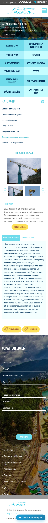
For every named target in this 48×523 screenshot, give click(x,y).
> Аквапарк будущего (12, 463)
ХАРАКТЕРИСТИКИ (28, 238)
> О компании (8, 450)
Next (43, 190)
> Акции (6, 494)
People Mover (7, 126)
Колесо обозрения (9, 120)
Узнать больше (20, 227)
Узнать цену (14, 329)
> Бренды (6, 475)
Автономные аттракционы (13, 143)
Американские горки (10, 131)
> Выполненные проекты (14, 481)
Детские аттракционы (11, 109)
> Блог (5, 488)
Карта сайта (12, 514)
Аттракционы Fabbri (19, 28)
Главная (6, 28)
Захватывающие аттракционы (14, 31)
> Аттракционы (9, 469)
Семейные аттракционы (12, 114)
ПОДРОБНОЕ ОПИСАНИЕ (11, 238)
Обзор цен (33, 329)
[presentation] (21, 419)
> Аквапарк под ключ (12, 456)
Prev (4, 190)
